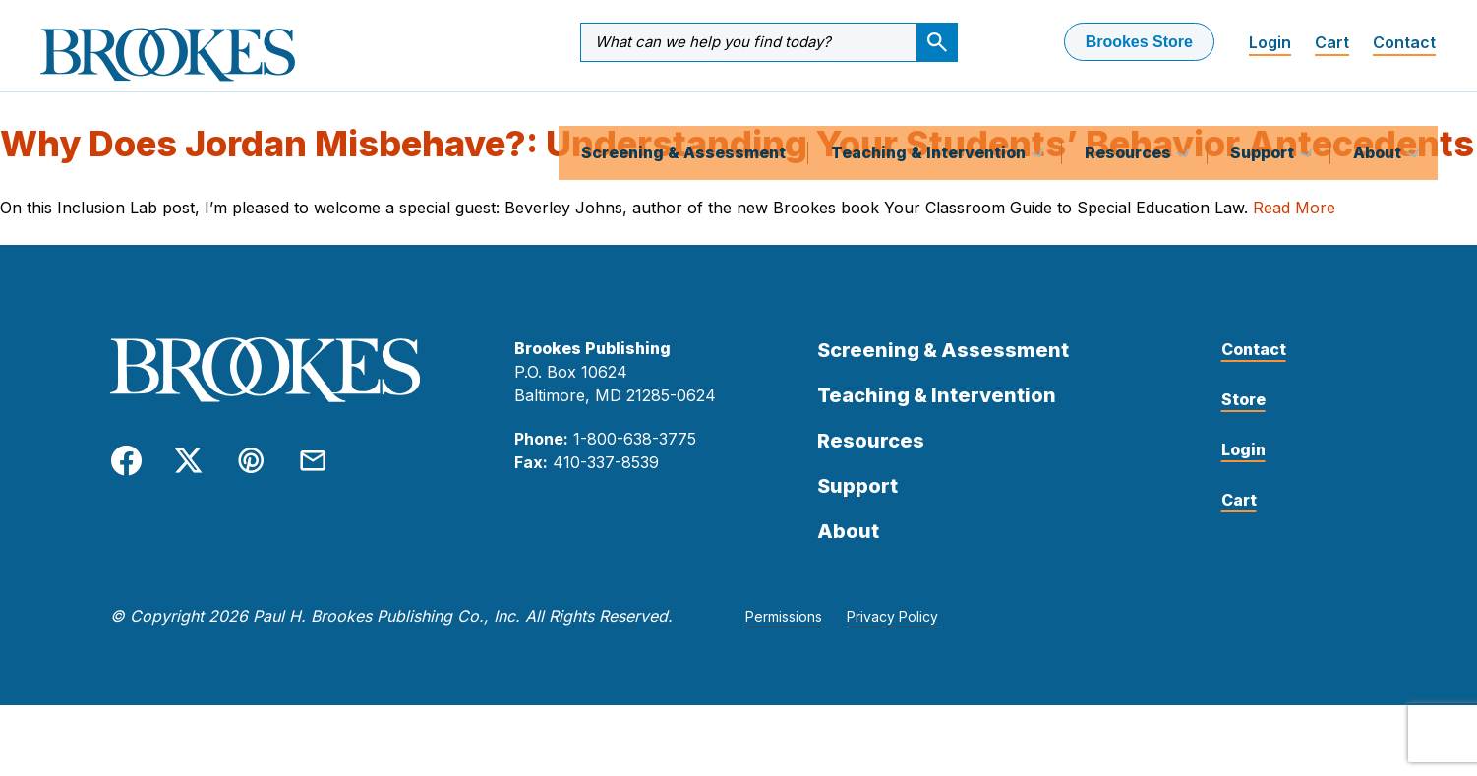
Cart (1332, 42)
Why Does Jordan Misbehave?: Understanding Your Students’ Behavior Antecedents (737, 164)
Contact (1404, 42)
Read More (1294, 228)
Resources (1130, 112)
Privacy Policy (892, 636)
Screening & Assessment (683, 112)
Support (1264, 112)
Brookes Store (1139, 41)
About (1379, 112)
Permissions (783, 636)
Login (1270, 42)
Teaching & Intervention (930, 112)
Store (1243, 420)
